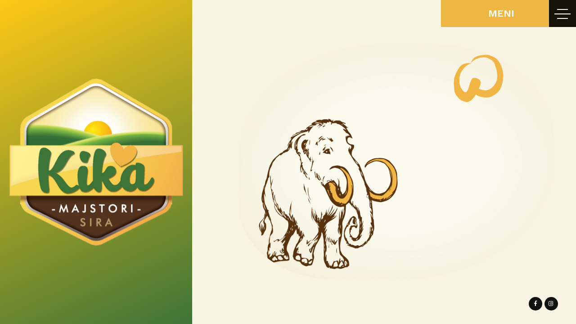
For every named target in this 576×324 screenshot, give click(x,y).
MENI (501, 13)
